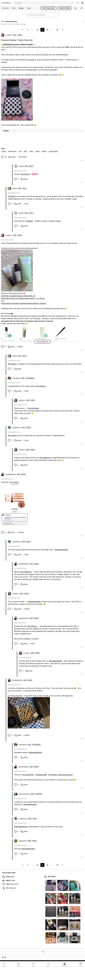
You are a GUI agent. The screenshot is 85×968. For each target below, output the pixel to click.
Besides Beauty (11, 21)
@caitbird (29, 221)
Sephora (6, 3)
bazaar (4, 151)
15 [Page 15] (47, 30)
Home (4, 966)
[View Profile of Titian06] (23, 166)
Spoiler (6, 131)
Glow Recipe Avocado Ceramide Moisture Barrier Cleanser (24, 303)
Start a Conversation (48, 8)
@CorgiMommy (45, 458)
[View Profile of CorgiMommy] (18, 428)
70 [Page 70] (57, 30)
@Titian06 (11, 196)
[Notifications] (75, 8)
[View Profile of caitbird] (16, 188)
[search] (43, 3)
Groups (21, 8)
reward (37, 151)
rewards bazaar (53, 151)
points (31, 151)
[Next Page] (62, 30)
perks (25, 151)
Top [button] (5, 957)
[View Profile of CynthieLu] (11, 35)
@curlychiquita (33, 408)
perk (20, 151)
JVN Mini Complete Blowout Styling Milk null (18, 296)
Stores (80, 966)
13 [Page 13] (37, 30)
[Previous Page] (23, 30)
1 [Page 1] (27, 30)
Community (64, 966)
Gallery (29, 8)
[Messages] (81, 8)
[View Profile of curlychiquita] (18, 378)
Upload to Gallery (64, 8)
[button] (17, 100)
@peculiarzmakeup (65, 775)
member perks (12, 151)
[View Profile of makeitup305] (24, 841)
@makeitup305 (41, 775)
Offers (33, 966)
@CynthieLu (25, 174)
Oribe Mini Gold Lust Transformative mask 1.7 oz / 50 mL (23, 298)
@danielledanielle (61, 550)
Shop (18, 966)
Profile (14, 8)
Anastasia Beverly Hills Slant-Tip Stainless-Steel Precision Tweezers (27, 321)
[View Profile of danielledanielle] (12, 474)
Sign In (48, 964)
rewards (44, 151)
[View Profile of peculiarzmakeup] (26, 794)
